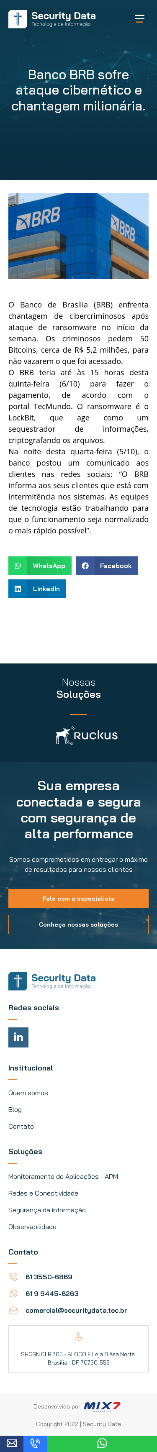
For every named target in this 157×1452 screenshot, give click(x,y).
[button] (40, 565)
